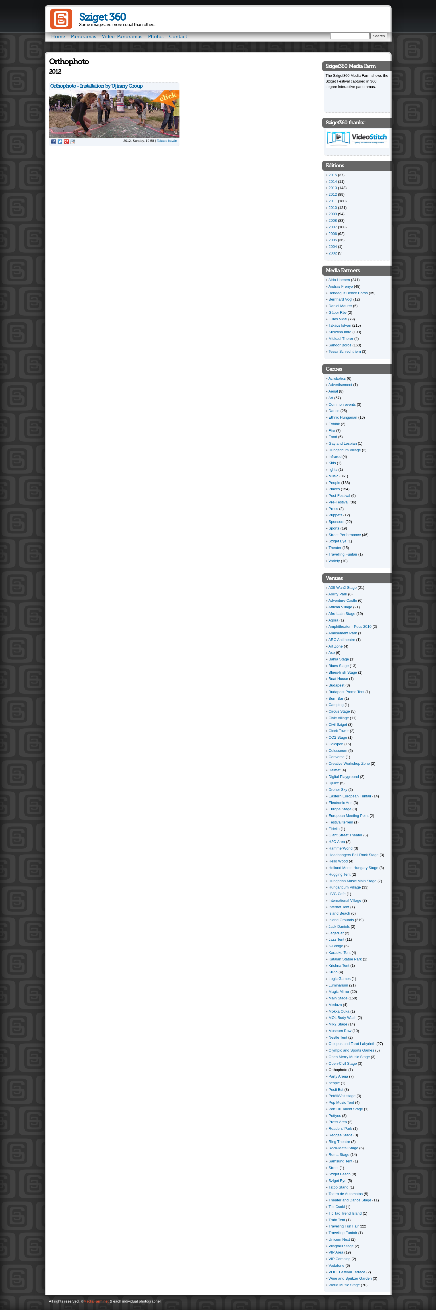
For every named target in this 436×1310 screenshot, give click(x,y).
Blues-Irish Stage (343, 672)
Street (334, 1168)
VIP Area (336, 1252)
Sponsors (336, 521)
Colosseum (338, 750)
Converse (337, 757)
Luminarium (338, 985)
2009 (333, 214)
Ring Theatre (339, 1142)
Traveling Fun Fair (344, 1226)
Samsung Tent (340, 1161)
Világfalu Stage (341, 1246)
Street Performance (345, 535)
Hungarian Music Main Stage (352, 881)
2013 (333, 188)
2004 (333, 246)
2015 (333, 175)
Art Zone (336, 646)
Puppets (335, 515)
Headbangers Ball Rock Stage (353, 855)
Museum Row (340, 1031)
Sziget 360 (102, 17)
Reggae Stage (340, 1135)
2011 (333, 201)
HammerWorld (341, 848)
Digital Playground (344, 776)
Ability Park (338, 594)
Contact (178, 36)
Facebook (53, 141)
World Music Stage (344, 1285)
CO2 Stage (338, 737)
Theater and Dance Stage (350, 1200)
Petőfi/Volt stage (342, 1096)
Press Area (338, 1122)
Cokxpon (336, 744)
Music (333, 476)
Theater (335, 548)
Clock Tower (339, 731)
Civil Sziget (338, 724)
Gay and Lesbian (343, 443)
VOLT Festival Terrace (347, 1272)
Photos (156, 36)
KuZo (333, 972)
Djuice (334, 783)
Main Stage (338, 998)
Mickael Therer (341, 338)
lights (333, 469)
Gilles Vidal (338, 319)
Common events (342, 404)
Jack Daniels (339, 926)
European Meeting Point (348, 815)
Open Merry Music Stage (349, 1057)
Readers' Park (340, 1128)
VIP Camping (339, 1259)
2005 (333, 240)
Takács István (167, 140)
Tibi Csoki (337, 1207)
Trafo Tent (337, 1220)
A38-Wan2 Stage (343, 587)
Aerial (333, 391)
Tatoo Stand (338, 1187)
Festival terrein (341, 822)
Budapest (336, 685)
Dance (334, 411)
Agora (334, 620)
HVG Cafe (337, 894)
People (334, 483)
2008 (333, 220)
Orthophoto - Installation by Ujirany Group (96, 86)
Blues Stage (339, 666)
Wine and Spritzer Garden (350, 1278)
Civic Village (339, 718)
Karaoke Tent (339, 952)
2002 (333, 253)
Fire (332, 430)
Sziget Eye (337, 541)
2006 (333, 234)
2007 (333, 227)
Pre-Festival (338, 502)
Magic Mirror (339, 991)
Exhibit (334, 424)
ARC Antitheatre (342, 640)
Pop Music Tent (341, 1102)
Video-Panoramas (122, 36)
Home (58, 36)
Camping (336, 705)
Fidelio (334, 829)
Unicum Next (339, 1239)
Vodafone (336, 1265)
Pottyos (335, 1115)
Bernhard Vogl (340, 299)
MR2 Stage (338, 1024)
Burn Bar (336, 698)
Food (333, 437)
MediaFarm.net (95, 1301)
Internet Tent (339, 907)
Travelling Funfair (343, 554)
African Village (340, 607)
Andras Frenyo (341, 286)
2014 (333, 181)
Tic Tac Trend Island (345, 1213)
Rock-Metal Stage (343, 1148)
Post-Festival (339, 495)
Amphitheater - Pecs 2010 (350, 626)
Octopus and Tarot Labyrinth (352, 1044)
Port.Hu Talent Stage (346, 1109)
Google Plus (66, 141)
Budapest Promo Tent (346, 692)
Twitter (60, 141)
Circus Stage (339, 711)
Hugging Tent (339, 874)
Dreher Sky (338, 789)
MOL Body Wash (342, 1017)
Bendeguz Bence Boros (348, 293)
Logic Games (340, 978)
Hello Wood (338, 861)
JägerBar (336, 933)
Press (333, 509)
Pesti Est (336, 1089)
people (334, 1083)
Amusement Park (343, 633)
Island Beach (339, 913)
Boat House (338, 678)
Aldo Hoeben (339, 280)
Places (334, 489)
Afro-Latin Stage (342, 613)
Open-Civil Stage (343, 1063)
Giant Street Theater (345, 835)
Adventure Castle (343, 600)
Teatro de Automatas (346, 1194)
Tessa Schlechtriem (345, 351)
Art (331, 398)
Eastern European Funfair (350, 796)
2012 (333, 194)
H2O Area (337, 842)
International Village (345, 900)
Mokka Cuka (339, 1011)
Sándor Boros (340, 345)
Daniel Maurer (340, 306)
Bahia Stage (339, 659)
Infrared (335, 456)
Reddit (73, 141)
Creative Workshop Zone (349, 763)
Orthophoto (338, 1070)
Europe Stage (340, 809)
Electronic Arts (340, 803)
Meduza (335, 1005)
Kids (332, 463)
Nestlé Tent (338, 1037)
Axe (332, 652)
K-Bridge (336, 946)
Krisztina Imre (340, 332)
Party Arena (338, 1076)
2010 (333, 207)
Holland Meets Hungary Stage (353, 868)
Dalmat (334, 770)
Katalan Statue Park (345, 959)
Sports (334, 528)
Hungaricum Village (345, 450)
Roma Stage (339, 1154)
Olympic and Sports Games (351, 1050)
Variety (334, 561)
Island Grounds (341, 920)
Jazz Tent (336, 939)
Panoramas (83, 36)
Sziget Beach (340, 1174)
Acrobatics (337, 378)
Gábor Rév (338, 312)
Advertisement (340, 385)
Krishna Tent (339, 965)
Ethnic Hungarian (343, 417)
